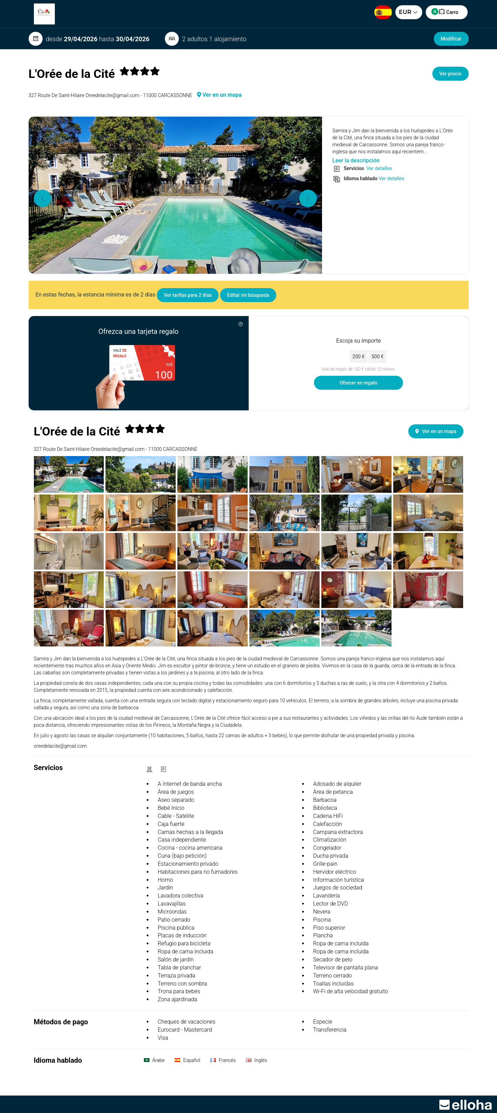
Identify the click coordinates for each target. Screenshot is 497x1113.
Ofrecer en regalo (358, 383)
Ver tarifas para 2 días (188, 295)
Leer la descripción (356, 160)
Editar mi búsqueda (248, 295)
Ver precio (450, 73)
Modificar (451, 39)
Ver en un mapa (219, 94)
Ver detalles (378, 168)
